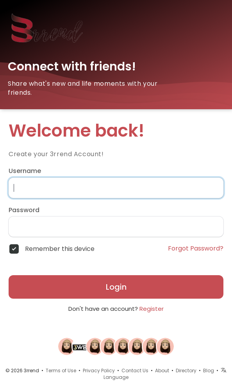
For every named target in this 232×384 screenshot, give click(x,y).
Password (24, 210)
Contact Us (134, 370)
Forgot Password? (195, 248)
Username (25, 171)
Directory (186, 370)
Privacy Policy (99, 370)
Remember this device (60, 249)
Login (116, 286)
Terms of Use (61, 370)
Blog (208, 370)
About (162, 370)
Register (151, 309)
